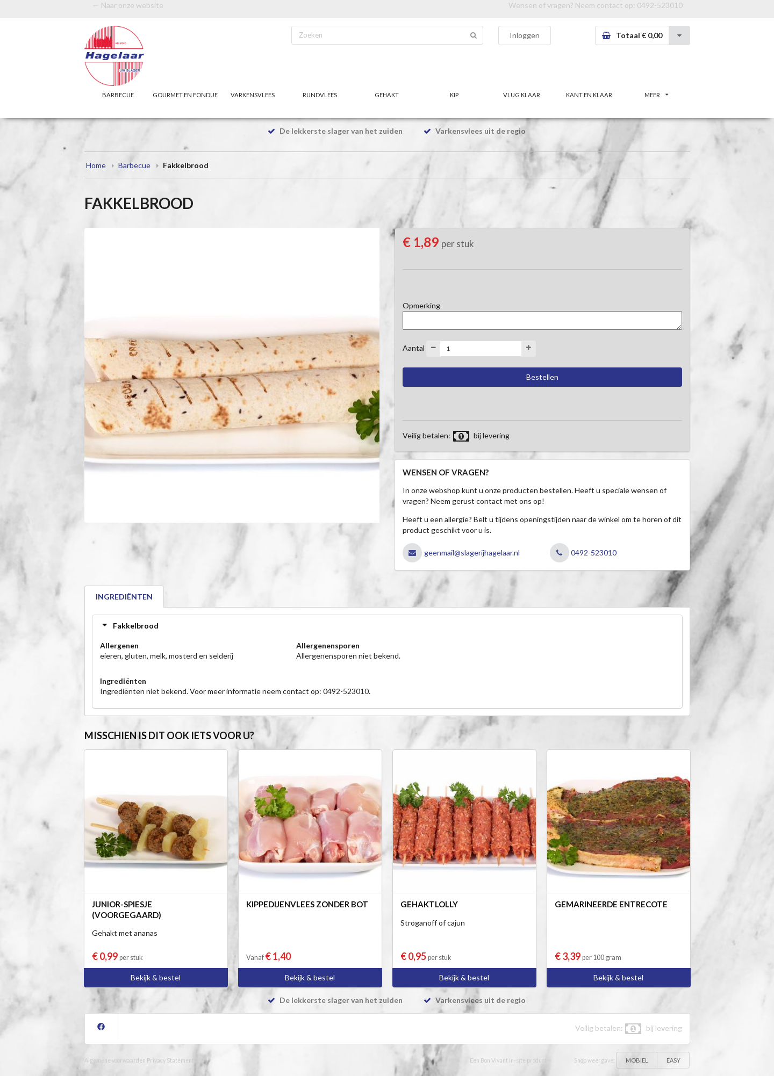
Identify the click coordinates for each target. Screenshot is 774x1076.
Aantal (414, 347)
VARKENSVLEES (253, 94)
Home (96, 165)
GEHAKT (387, 94)
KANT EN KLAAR (589, 94)
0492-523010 (660, 5)
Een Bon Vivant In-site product (508, 1060)
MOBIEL (637, 1060)
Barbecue (134, 165)
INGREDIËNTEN (124, 596)
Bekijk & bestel (156, 977)
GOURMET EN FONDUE (185, 94)
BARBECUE (118, 94)
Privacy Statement (170, 1060)
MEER (656, 94)
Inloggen (525, 35)
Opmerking (421, 305)
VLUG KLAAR (521, 94)
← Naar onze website (127, 5)
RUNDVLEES (320, 94)
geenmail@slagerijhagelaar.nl (472, 552)
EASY (673, 1060)
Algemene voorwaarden (115, 1060)
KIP (454, 94)
